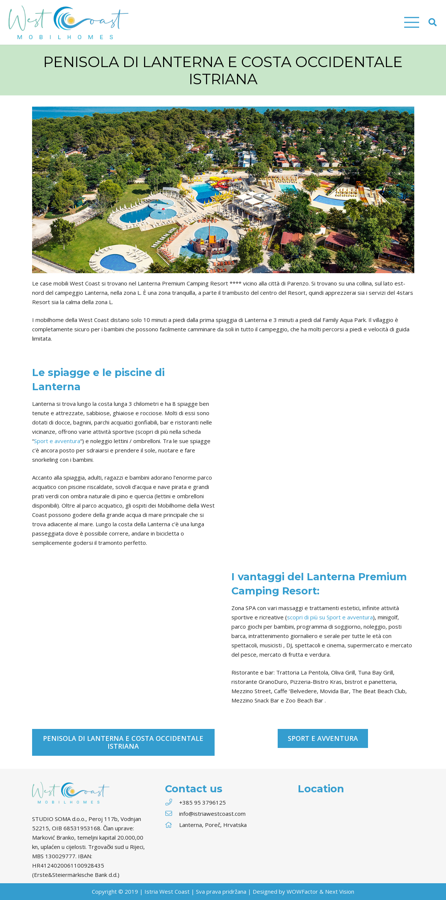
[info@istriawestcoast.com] (172, 813)
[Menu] (412, 22)
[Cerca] (433, 22)
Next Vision (339, 891)
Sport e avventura (57, 441)
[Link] (69, 22)
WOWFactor (302, 891)
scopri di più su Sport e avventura (330, 617)
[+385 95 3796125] (172, 802)
